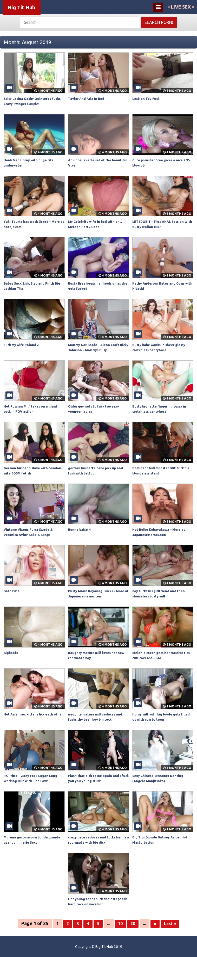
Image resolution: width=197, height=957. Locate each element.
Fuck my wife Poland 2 (23, 345)
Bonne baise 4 (80, 529)
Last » (171, 923)
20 (132, 923)
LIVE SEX (180, 6)
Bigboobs (12, 653)
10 (119, 923)
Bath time (12, 591)
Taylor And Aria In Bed (87, 99)
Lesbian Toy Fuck (147, 99)
